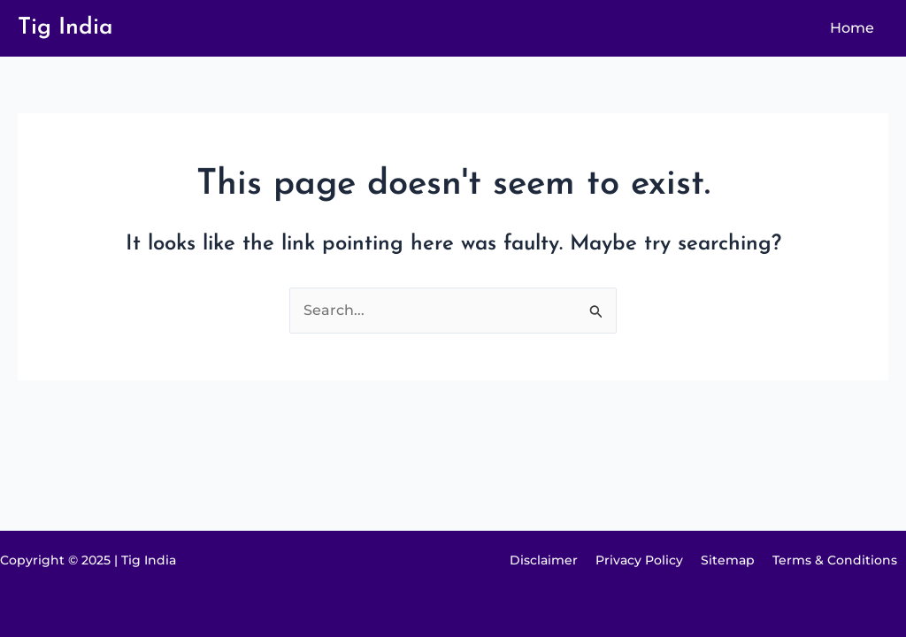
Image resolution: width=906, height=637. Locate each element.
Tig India (65, 28)
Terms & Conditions (834, 560)
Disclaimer (544, 560)
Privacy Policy (639, 560)
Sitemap (728, 560)
